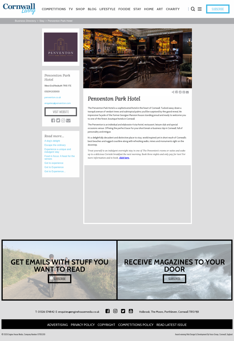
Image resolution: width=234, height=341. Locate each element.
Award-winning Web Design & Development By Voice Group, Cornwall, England (204, 334)
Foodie (124, 9)
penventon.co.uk (52, 97)
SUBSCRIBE (218, 9)
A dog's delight (52, 141)
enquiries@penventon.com (57, 103)
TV (71, 9)
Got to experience (53, 163)
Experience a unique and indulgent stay (57, 150)
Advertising (57, 325)
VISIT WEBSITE (61, 112)
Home (149, 9)
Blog (92, 9)
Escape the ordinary (55, 145)
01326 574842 (46, 311)
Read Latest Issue (171, 325)
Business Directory (25, 20)
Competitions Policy (135, 325)
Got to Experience (54, 167)
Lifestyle (107, 9)
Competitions (54, 9)
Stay (137, 9)
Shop (80, 9)
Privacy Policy (83, 325)
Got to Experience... (55, 171)
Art (160, 9)
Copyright (106, 325)
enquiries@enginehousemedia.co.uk (78, 311)
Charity (173, 9)
